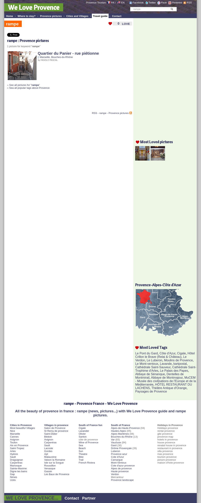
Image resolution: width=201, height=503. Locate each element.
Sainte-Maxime (18, 468)
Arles (13, 451)
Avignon (14, 439)
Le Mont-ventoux (146, 363)
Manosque (16, 465)
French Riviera (87, 462)
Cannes (14, 436)
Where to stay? (26, 16)
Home (9, 16)
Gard (113, 445)
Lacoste (48, 448)
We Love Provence (33, 7)
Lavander (84, 430)
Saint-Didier (50, 433)
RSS (189, 2)
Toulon (13, 442)
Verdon (115, 474)
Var (113, 439)
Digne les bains (18, 471)
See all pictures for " (24, 85)
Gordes (48, 451)
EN (123, 2)
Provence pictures (51, 16)
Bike (81, 456)
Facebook (138, 2)
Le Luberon (154, 360)
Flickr (164, 2)
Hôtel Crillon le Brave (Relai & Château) (165, 355)
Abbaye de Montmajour (167, 377)
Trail (81, 459)
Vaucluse (116, 442)
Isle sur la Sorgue (54, 462)
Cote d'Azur (117, 456)
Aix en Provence (19, 445)
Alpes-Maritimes (120, 433)
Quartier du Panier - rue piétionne (68, 53)
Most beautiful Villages (22, 428)
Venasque (49, 468)
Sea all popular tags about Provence (29, 87)
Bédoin (48, 436)
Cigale (181, 353)
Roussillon (50, 465)
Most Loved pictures (156, 141)
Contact (116, 16)
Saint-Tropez (17, 448)
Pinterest (177, 2)
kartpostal (180, 363)
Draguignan (16, 459)
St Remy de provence (56, 430)
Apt (46, 454)
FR (112, 2)
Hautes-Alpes (118, 430)
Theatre (83, 454)
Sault (13, 456)
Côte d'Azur (167, 353)
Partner (89, 498)
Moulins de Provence (178, 360)
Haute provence (120, 471)
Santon (82, 436)
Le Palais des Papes (174, 370)
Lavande (166, 363)
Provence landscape (122, 480)
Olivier (82, 433)
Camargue (117, 459)
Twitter (152, 2)
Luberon (115, 451)
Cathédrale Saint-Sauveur (152, 367)
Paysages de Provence (151, 391)
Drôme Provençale (121, 448)
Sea (81, 445)
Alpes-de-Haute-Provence (125, 428)
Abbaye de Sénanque (150, 374)
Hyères (14, 454)
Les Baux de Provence (57, 474)
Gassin (48, 471)
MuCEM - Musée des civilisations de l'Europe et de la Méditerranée (165, 381)
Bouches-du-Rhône (62, 57)
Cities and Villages (77, 16)
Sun (81, 451)
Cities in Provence (21, 425)
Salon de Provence (54, 428)
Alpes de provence (121, 468)
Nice (12, 430)
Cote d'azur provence (123, 465)
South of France (120, 425)
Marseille (45, 57)
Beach (82, 448)
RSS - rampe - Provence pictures (110, 113)
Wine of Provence (88, 442)
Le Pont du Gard (146, 353)
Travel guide (100, 16)
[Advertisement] (52, 102)
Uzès (13, 480)
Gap (12, 474)
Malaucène (50, 456)
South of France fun (90, 425)
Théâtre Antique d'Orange (169, 388)
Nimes (13, 477)
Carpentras (16, 462)
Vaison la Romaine (54, 459)
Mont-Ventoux (118, 462)
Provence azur (119, 454)
